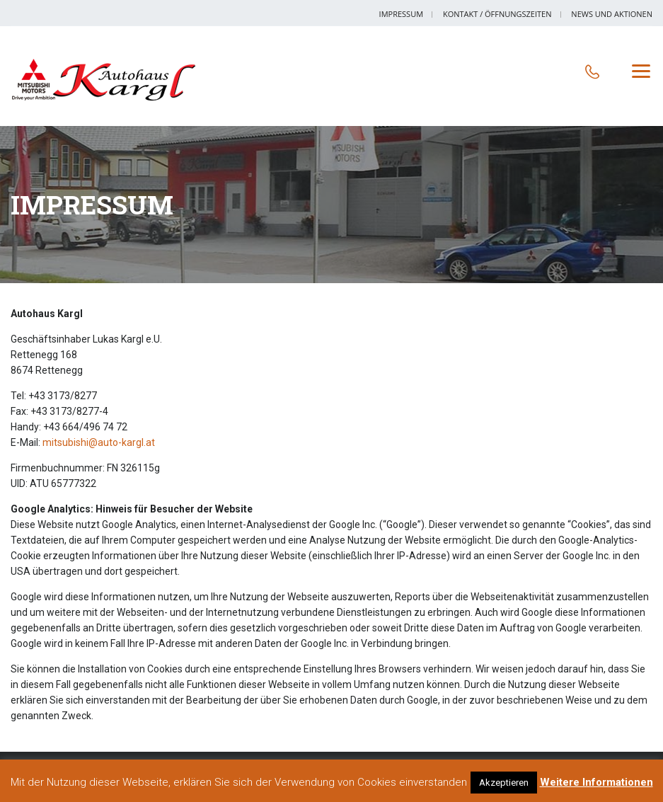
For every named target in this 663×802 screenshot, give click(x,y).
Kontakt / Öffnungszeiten (497, 13)
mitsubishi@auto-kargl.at (98, 442)
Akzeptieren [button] (504, 782)
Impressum (401, 13)
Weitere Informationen (596, 782)
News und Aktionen (611, 13)
